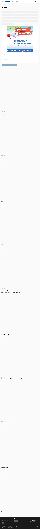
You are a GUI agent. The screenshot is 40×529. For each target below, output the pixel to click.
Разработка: (34, 526)
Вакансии (16, 14)
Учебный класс (17, 17)
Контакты (29, 17)
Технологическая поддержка (7, 17)
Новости (29, 11)
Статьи (4, 14)
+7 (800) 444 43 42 (33, 520)
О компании (5, 11)
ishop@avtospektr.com (33, 521)
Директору (29, 14)
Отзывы (16, 11)
